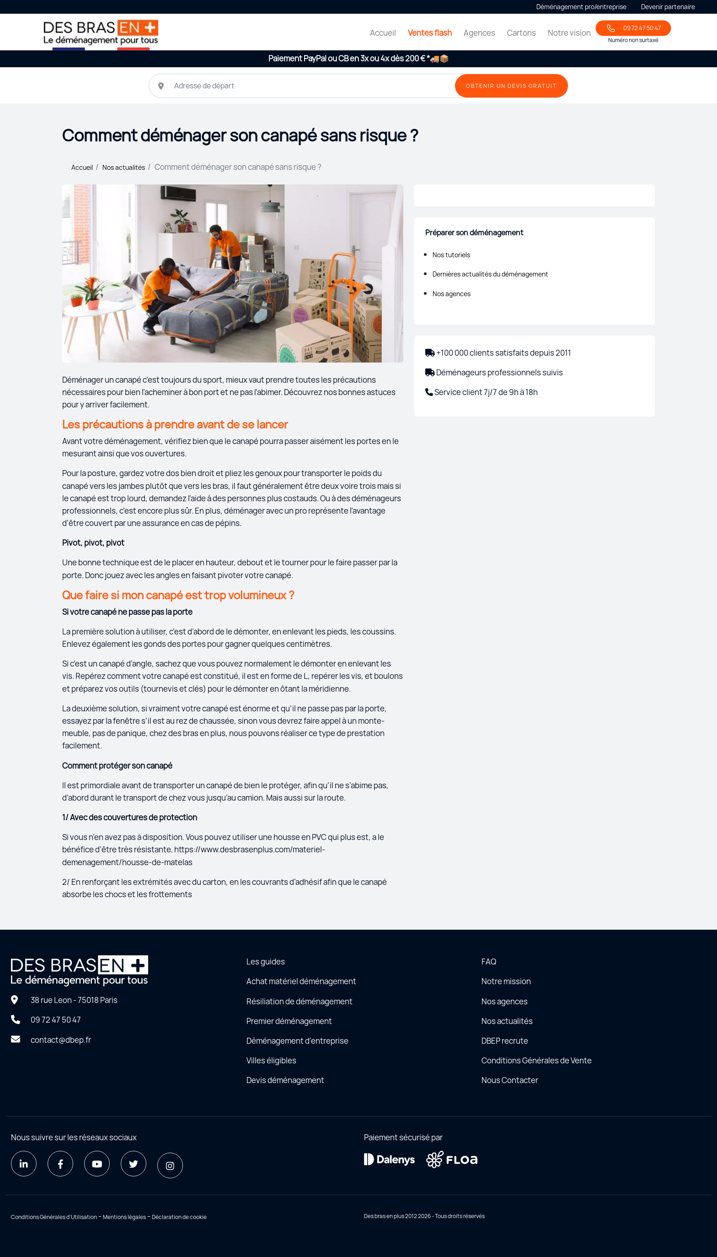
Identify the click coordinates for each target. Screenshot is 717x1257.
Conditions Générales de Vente (537, 1060)
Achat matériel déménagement (301, 981)
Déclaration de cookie (179, 1217)
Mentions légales (124, 1217)
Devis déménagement (285, 1080)
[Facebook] (60, 1163)
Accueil (383, 32)
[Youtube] (97, 1163)
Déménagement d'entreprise (297, 1040)
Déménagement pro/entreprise (581, 6)
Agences (479, 32)
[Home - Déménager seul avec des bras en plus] (101, 33)
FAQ (489, 961)
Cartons (521, 32)
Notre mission (506, 981)
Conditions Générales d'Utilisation (54, 1217)
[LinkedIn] (24, 1163)
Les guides (265, 961)
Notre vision (569, 32)
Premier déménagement (289, 1021)
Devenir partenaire (668, 6)
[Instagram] (170, 1165)
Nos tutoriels (451, 254)
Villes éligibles (271, 1060)
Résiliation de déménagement (299, 1001)
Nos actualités (123, 167)
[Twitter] (133, 1163)
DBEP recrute (505, 1040)
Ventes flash (430, 32)
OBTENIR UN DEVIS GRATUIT (511, 86)
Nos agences (452, 293)
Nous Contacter (510, 1080)
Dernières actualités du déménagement (490, 274)
